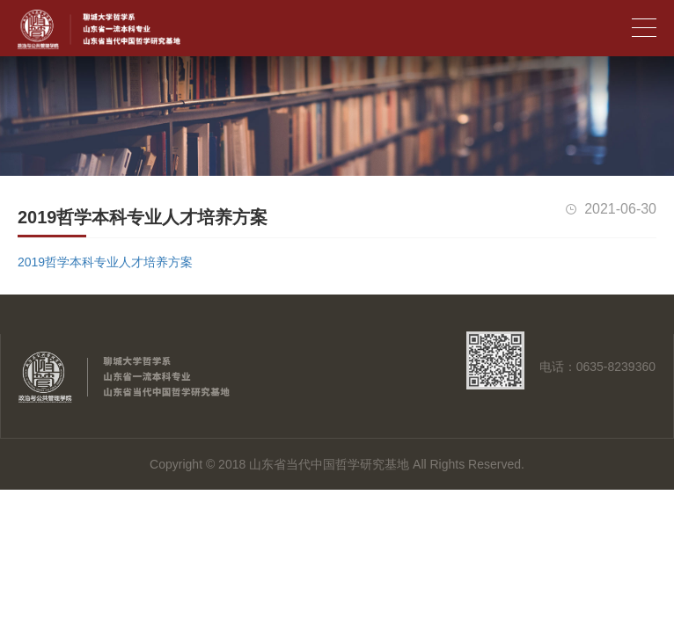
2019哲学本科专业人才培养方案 (105, 262)
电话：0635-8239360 (597, 367)
